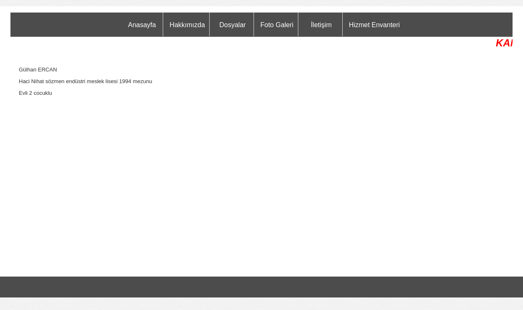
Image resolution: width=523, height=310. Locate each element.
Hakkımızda (187, 24)
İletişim (321, 24)
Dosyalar (232, 24)
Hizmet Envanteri (374, 24)
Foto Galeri (276, 24)
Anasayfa (142, 24)
